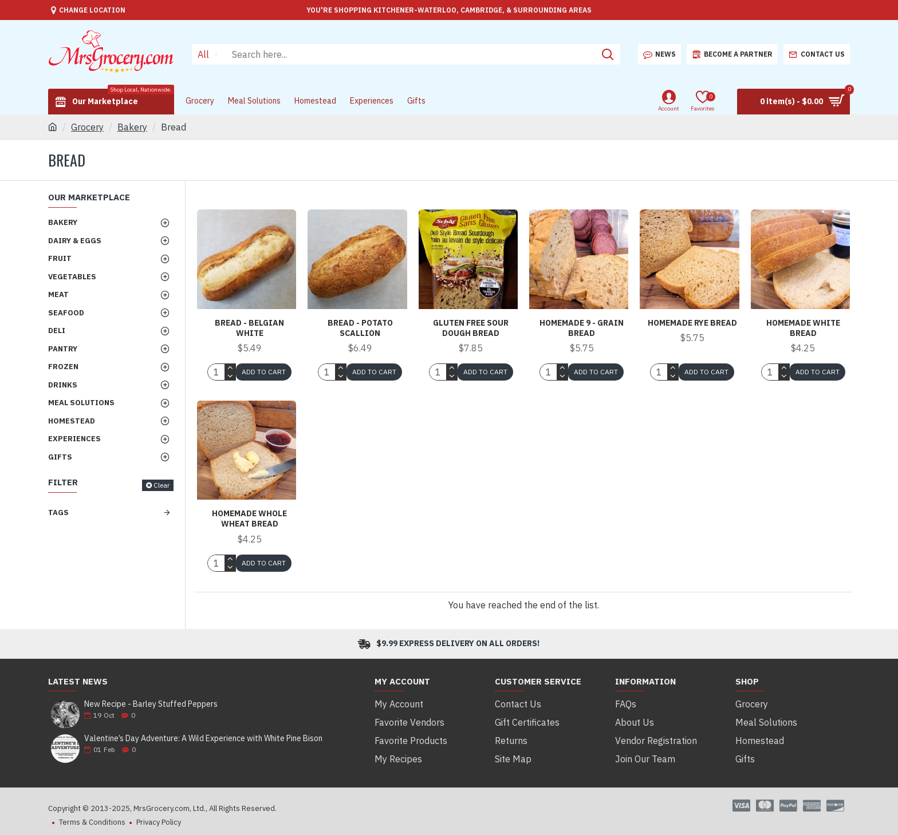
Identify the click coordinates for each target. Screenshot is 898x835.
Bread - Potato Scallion (360, 328)
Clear (161, 485)
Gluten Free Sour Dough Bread (471, 328)
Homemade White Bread (803, 328)
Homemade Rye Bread (692, 323)
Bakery (132, 127)
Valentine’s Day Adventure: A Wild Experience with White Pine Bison (203, 738)
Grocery (87, 127)
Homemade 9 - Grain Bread (581, 328)
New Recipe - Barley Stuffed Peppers (151, 704)
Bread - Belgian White (249, 328)
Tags (58, 512)
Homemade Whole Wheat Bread (249, 518)
